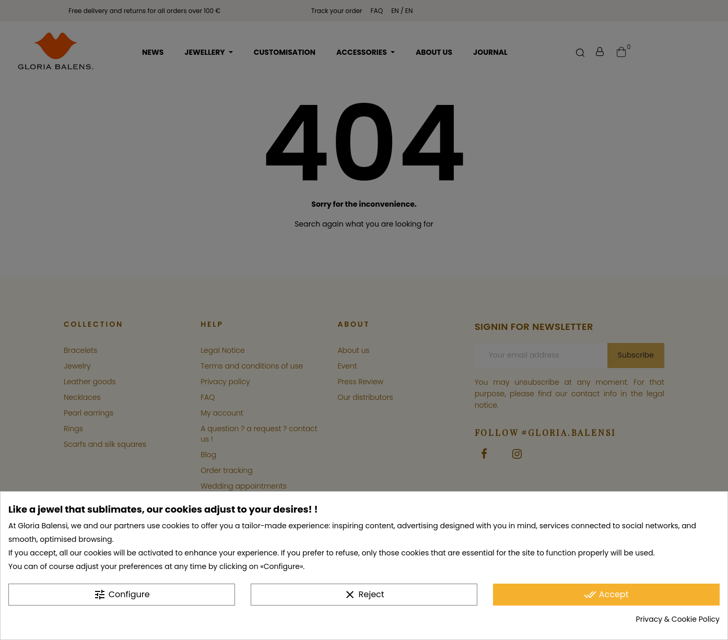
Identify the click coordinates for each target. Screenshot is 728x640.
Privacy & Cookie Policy (678, 619)
